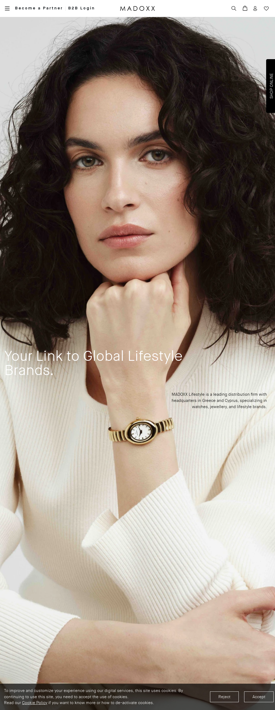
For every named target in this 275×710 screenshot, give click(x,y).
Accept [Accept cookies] (258, 697)
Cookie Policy (34, 702)
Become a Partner (39, 8)
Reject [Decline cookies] (224, 697)
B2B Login (81, 8)
